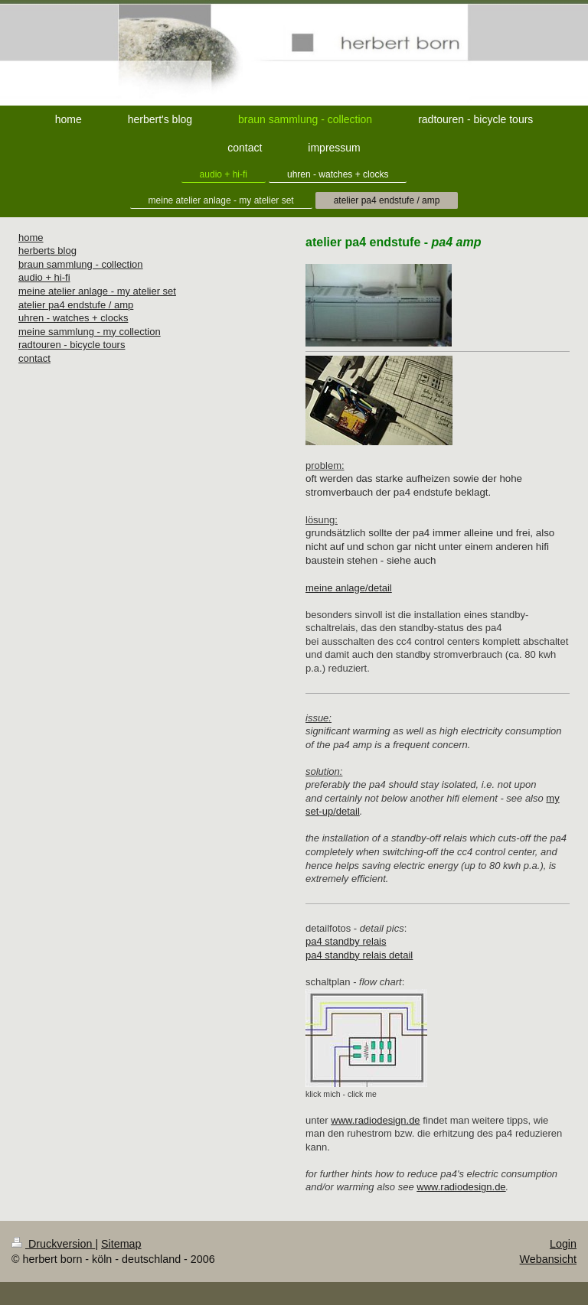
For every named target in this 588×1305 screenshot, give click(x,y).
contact (34, 358)
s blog (63, 250)
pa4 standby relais (346, 941)
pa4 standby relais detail (359, 955)
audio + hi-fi (44, 277)
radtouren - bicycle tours (71, 344)
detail (348, 811)
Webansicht (548, 1259)
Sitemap (121, 1244)
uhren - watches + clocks (73, 318)
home (31, 237)
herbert (34, 250)
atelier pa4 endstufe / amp (75, 305)
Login (563, 1244)
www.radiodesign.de (375, 1120)
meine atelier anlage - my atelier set (97, 291)
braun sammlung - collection (80, 264)
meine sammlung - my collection (89, 331)
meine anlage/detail (348, 588)
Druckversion (53, 1244)
